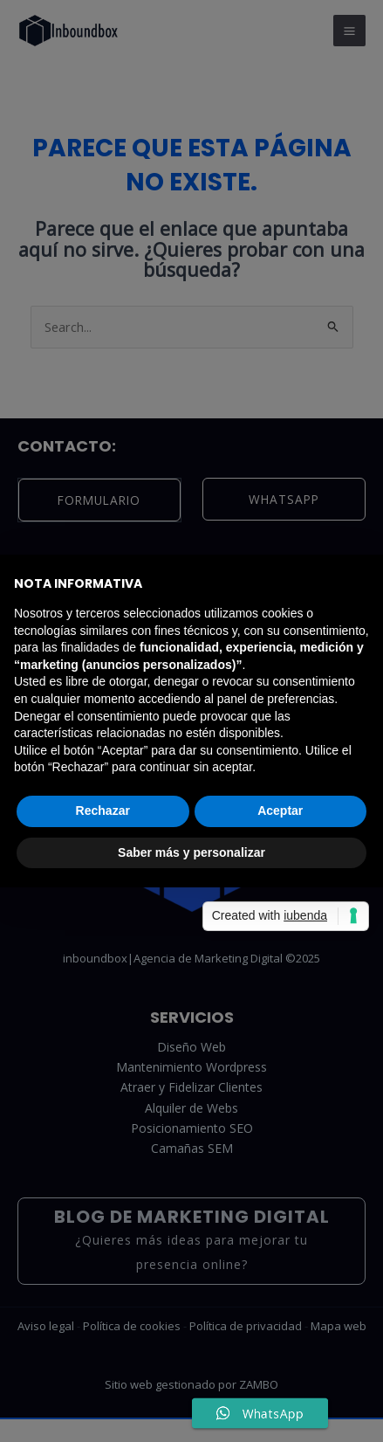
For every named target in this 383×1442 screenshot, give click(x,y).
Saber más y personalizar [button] (191, 852)
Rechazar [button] (103, 811)
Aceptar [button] (280, 811)
